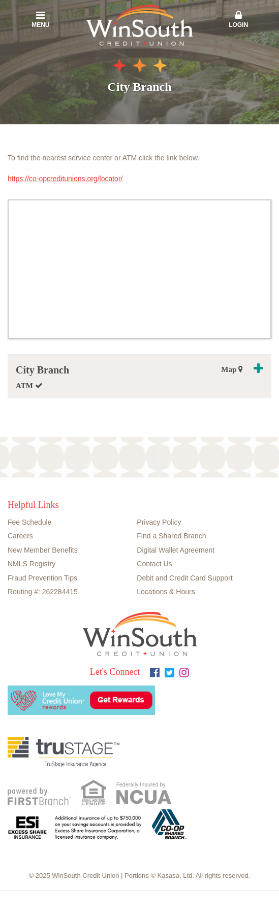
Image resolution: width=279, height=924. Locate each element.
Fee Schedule (29, 522)
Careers (20, 536)
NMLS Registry (31, 564)
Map (232, 369)
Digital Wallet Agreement (175, 550)
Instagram (184, 672)
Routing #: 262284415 (43, 592)
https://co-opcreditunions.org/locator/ (65, 179)
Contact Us (154, 564)
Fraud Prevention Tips (42, 578)
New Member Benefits (43, 550)
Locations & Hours (166, 592)
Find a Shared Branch (171, 536)
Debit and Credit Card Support (184, 578)
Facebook (155, 672)
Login (238, 19)
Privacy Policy (159, 522)
